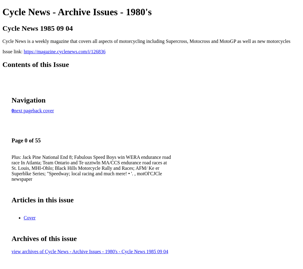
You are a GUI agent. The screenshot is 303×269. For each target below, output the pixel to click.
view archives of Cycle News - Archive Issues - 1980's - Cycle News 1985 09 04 (90, 251)
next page (23, 110)
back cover (43, 110)
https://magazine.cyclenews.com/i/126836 (64, 51)
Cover (30, 217)
